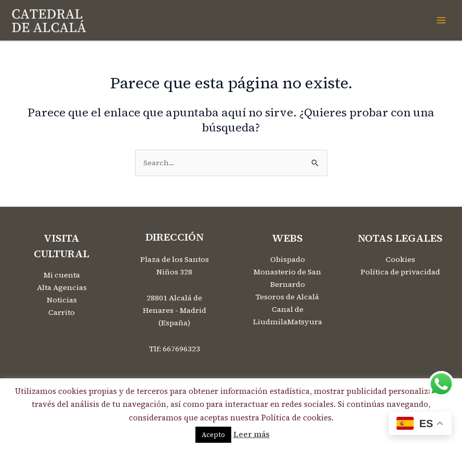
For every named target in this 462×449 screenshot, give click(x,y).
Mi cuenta (62, 275)
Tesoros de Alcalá (287, 297)
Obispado (287, 259)
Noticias (62, 300)
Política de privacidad (400, 272)
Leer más (251, 434)
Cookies (400, 259)
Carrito (61, 312)
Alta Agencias (62, 287)
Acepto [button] (213, 434)
